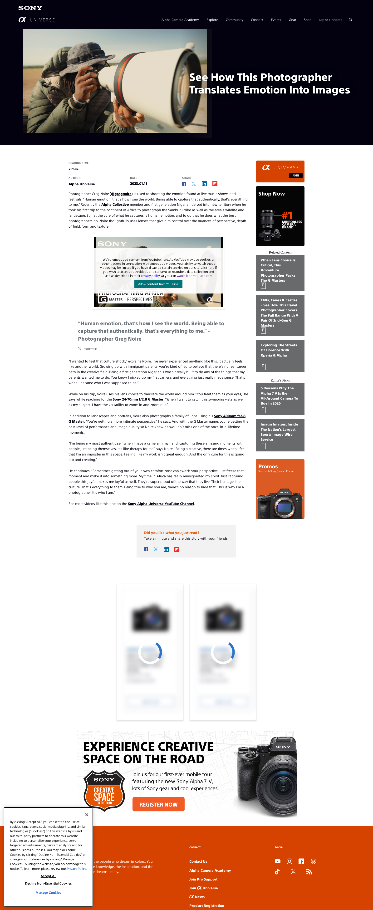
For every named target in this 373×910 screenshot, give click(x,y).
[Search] (350, 19)
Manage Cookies (48, 892)
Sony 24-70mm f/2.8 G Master (138, 399)
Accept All (48, 876)
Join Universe (203, 888)
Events (276, 19)
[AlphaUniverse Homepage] (36, 19)
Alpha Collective (115, 204)
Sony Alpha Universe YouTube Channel (161, 503)
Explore (212, 19)
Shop (308, 19)
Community (234, 19)
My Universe (331, 19)
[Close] (87, 814)
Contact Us (198, 861)
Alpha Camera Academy (180, 19)
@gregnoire (121, 193)
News (197, 896)
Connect (257, 19)
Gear (292, 19)
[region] (48, 857)
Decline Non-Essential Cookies (48, 883)
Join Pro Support (203, 879)
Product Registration (206, 905)
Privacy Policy (76, 868)
